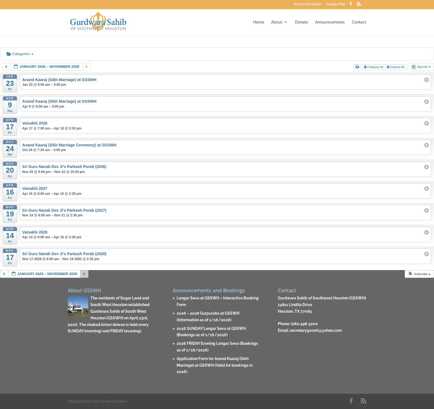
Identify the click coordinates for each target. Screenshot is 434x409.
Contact (359, 22)
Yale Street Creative (109, 401)
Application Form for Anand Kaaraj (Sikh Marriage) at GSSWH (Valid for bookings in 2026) (215, 365)
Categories (20, 54)
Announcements (330, 22)
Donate (301, 22)
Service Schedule (307, 4)
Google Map (336, 4)
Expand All (396, 67)
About (276, 22)
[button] (419, 274)
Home (258, 22)
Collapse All (374, 67)
